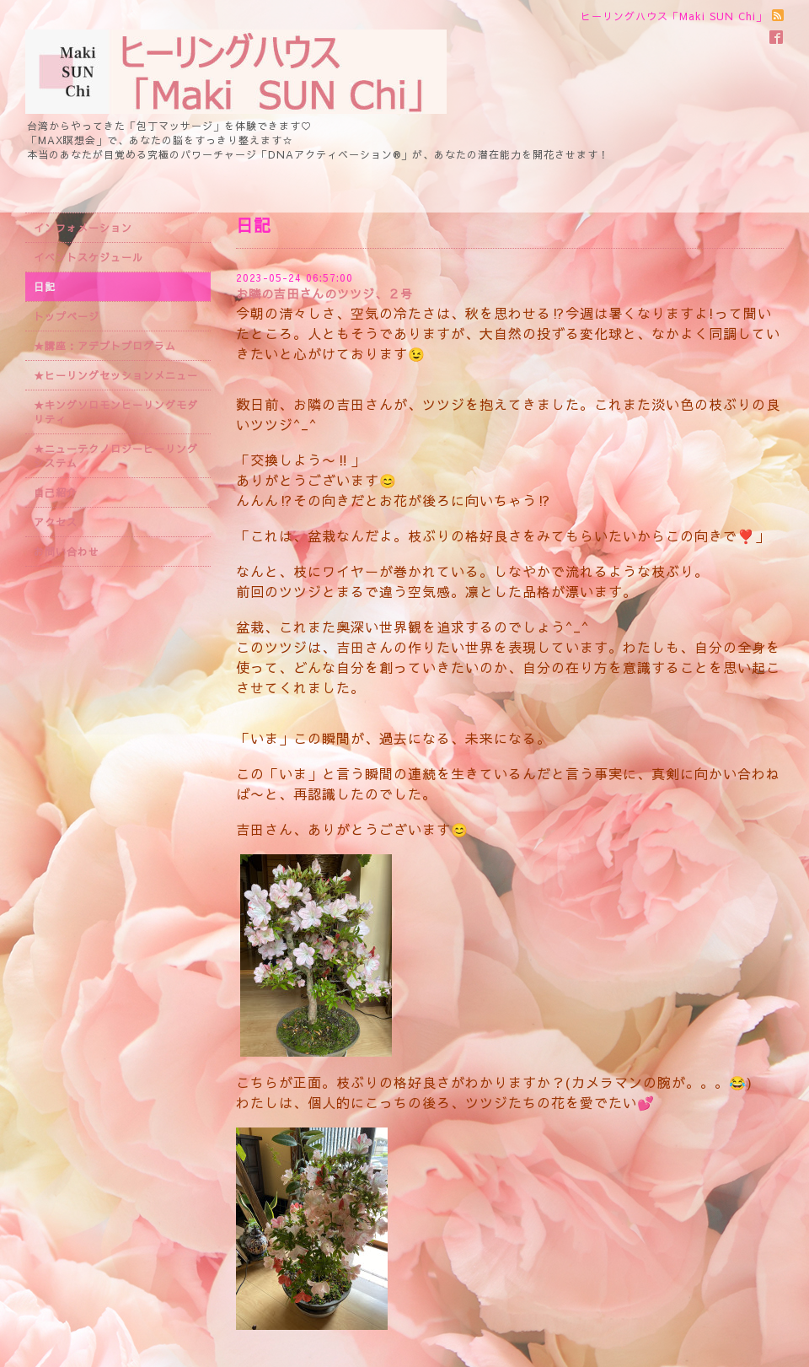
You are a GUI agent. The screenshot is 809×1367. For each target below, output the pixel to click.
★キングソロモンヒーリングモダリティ (116, 412)
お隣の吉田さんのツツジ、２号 (324, 293)
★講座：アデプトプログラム (105, 346)
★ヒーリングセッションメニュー (116, 375)
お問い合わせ (66, 551)
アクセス (56, 522)
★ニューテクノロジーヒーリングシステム (116, 456)
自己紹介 (56, 492)
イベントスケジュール (88, 257)
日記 (45, 286)
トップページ (66, 316)
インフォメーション (83, 227)
